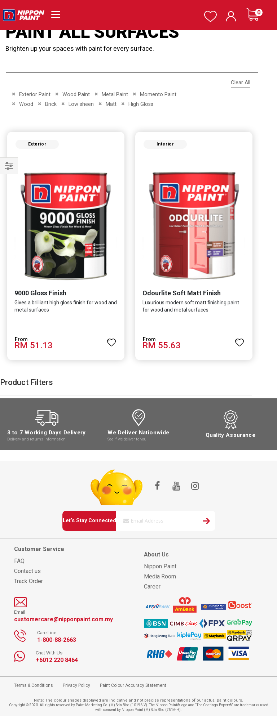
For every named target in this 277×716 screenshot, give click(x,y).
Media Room (160, 576)
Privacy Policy (76, 685)
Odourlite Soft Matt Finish (181, 293)
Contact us (27, 571)
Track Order (28, 581)
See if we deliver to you (126, 439)
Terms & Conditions (33, 685)
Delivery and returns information (36, 439)
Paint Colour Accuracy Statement (133, 685)
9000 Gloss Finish (40, 293)
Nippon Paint (160, 566)
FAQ (19, 561)
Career (152, 586)
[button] (111, 339)
